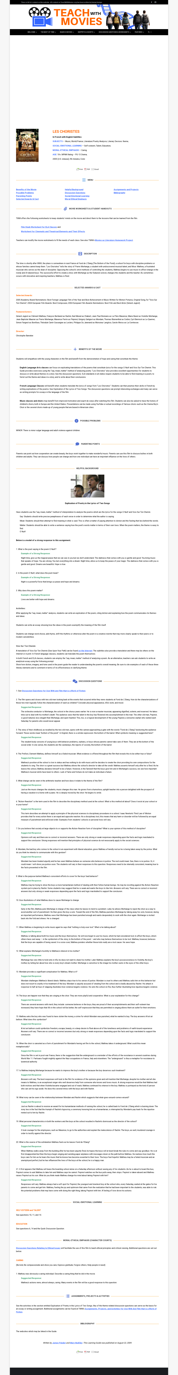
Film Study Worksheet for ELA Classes (39, 227)
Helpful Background (74, 189)
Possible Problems (25, 193)
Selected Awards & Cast (27, 199)
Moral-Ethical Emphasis (76, 199)
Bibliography (119, 193)
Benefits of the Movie (26, 189)
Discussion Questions (75, 193)
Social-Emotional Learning (77, 196)
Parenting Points (24, 196)
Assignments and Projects (126, 189)
